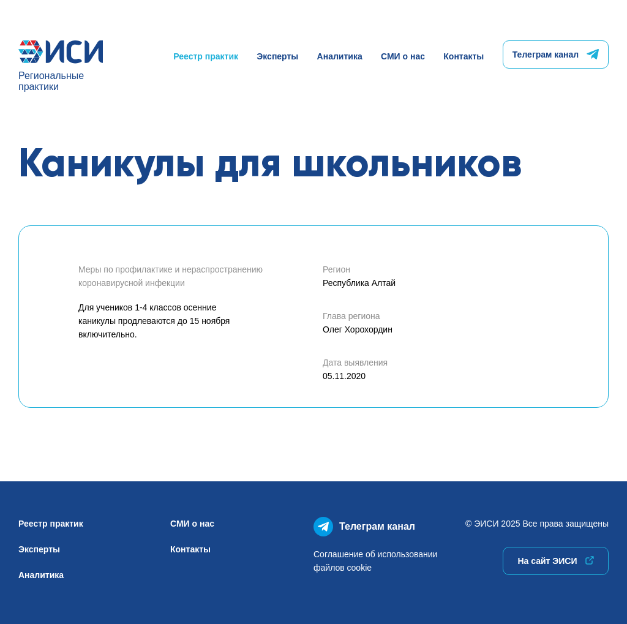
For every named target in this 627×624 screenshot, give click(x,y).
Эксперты (277, 56)
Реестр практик (205, 56)
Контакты (463, 56)
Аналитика (339, 56)
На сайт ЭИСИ (555, 561)
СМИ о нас (403, 56)
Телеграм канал (555, 54)
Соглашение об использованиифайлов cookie (375, 561)
